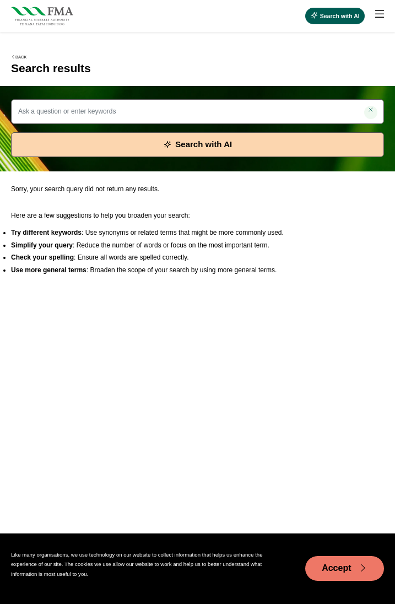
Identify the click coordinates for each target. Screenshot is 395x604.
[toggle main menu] (379, 14)
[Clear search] (370, 112)
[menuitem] (374, 16)
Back (18, 57)
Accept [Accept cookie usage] (344, 568)
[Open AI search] (335, 16)
